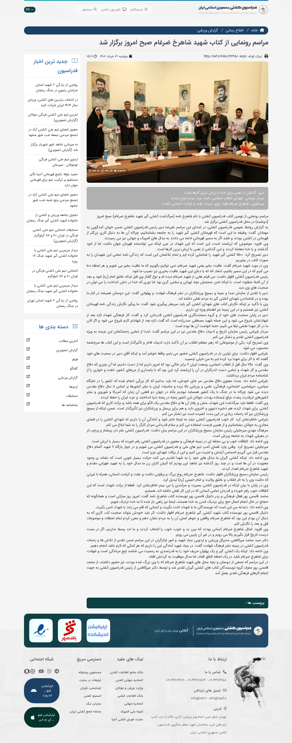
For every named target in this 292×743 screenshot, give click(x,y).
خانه (254, 30)
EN (30, 9)
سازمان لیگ (93, 703)
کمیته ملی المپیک (132, 711)
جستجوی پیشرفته (90, 672)
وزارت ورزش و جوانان (129, 687)
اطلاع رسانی (234, 30)
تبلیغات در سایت (90, 680)
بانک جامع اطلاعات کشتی (126, 672)
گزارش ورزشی (207, 30)
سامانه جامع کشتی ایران (85, 711)
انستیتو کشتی (92, 695)
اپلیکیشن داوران (90, 687)
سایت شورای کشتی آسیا (127, 719)
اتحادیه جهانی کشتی (129, 680)
